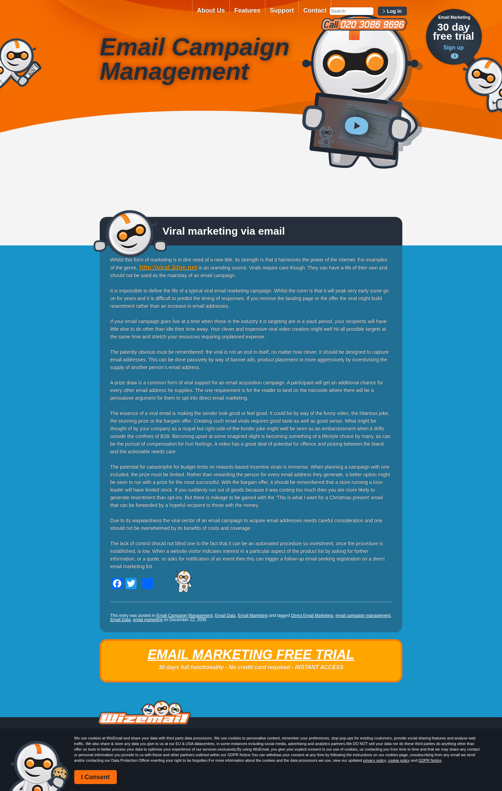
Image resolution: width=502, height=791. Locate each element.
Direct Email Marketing (312, 615)
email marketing (147, 619)
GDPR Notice (429, 760)
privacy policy (374, 760)
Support (282, 10)
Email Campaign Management (185, 615)
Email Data (225, 615)
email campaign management (362, 615)
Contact (315, 10)
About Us (211, 10)
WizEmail (143, 15)
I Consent (95, 777)
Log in (394, 11)
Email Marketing (253, 615)
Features (247, 10)
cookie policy (399, 760)
